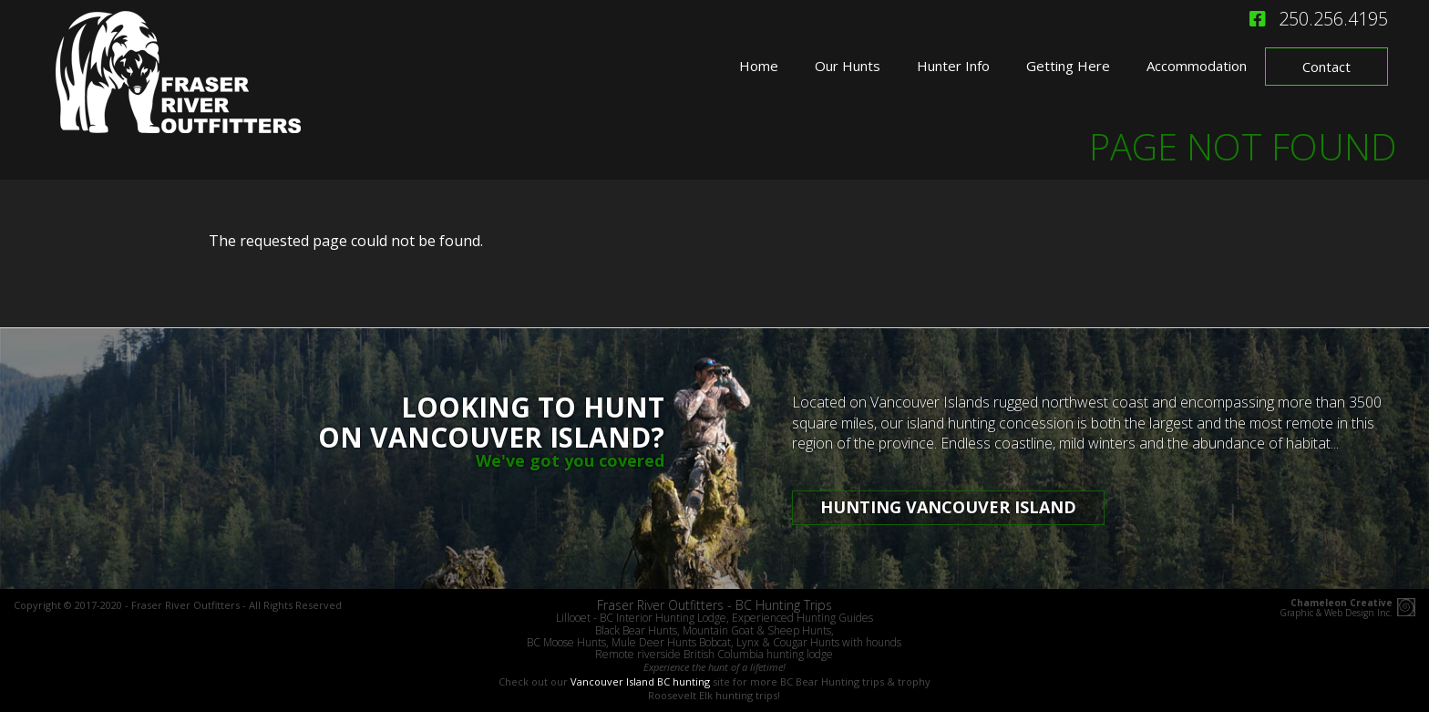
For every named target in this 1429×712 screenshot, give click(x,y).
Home (758, 66)
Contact (1326, 66)
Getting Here (1068, 66)
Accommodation (1196, 66)
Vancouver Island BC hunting (640, 681)
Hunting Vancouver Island (948, 507)
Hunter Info (953, 66)
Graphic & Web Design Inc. (1336, 608)
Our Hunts (847, 66)
